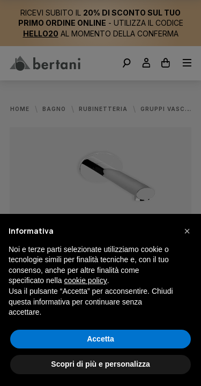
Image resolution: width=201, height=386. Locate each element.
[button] (187, 231)
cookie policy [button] (85, 280)
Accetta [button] (100, 339)
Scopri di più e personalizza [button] (100, 364)
